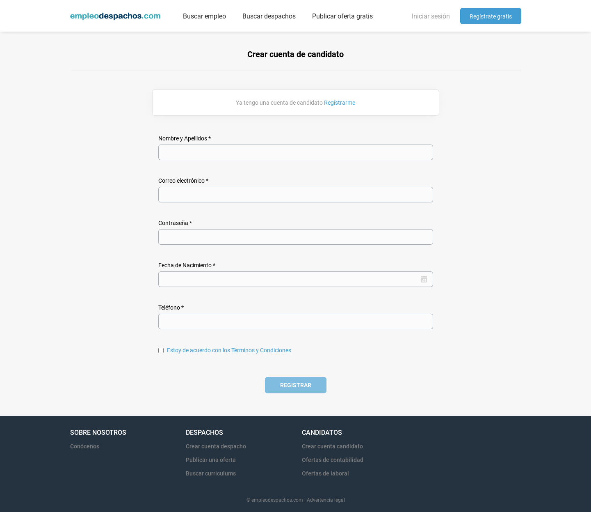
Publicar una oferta (211, 460)
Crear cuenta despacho (216, 446)
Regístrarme (339, 102)
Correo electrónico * (183, 180)
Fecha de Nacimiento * (186, 265)
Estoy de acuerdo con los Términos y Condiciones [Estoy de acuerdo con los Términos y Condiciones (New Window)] (229, 350)
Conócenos (84, 446)
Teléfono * (171, 307)
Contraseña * (175, 223)
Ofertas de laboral (325, 473)
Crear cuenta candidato (332, 446)
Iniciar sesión (431, 16)
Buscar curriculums (211, 473)
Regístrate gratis (491, 16)
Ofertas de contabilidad (332, 460)
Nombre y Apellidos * (184, 138)
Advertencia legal (326, 500)
